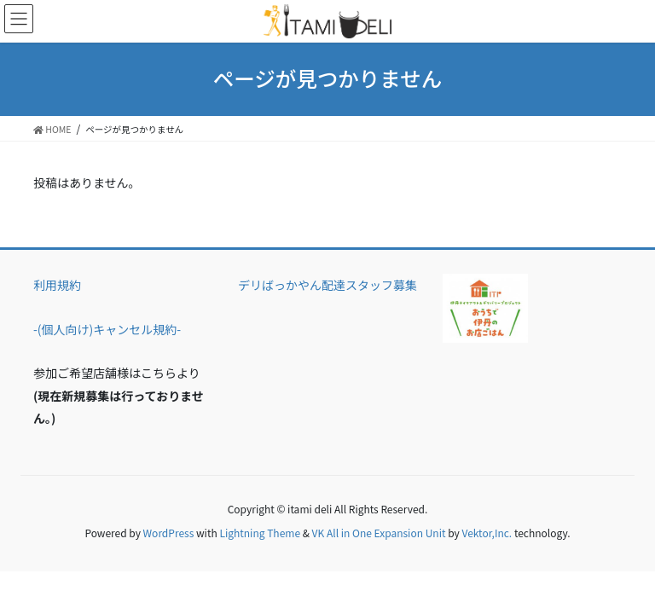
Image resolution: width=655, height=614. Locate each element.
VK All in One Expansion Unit (379, 532)
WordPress (168, 532)
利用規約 (57, 284)
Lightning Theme (259, 532)
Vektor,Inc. (486, 532)
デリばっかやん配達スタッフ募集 (327, 284)
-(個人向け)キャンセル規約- (107, 329)
